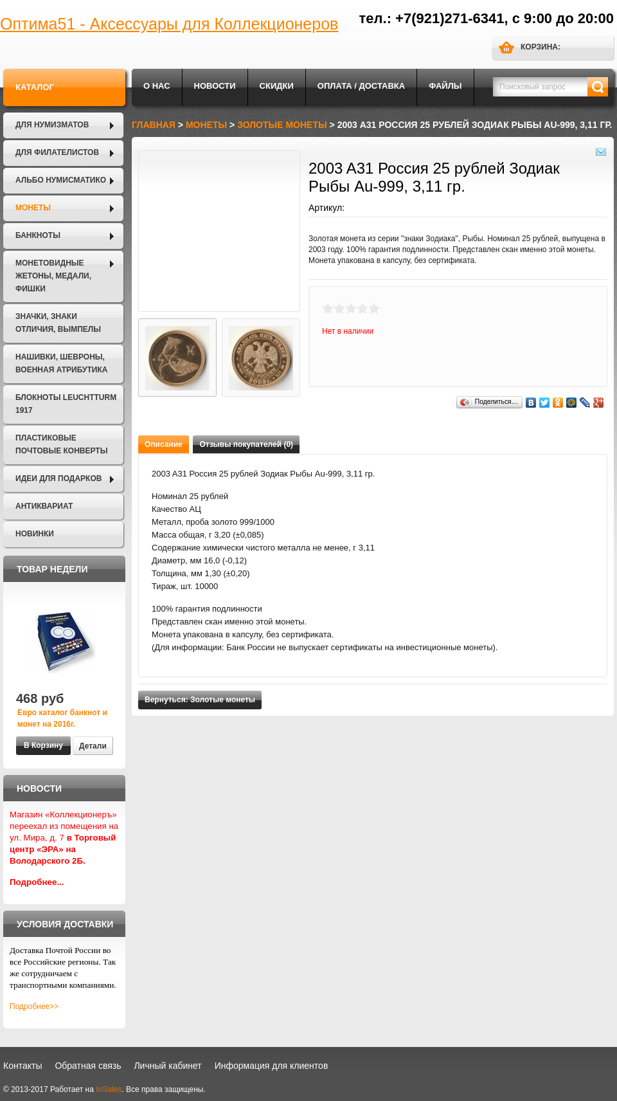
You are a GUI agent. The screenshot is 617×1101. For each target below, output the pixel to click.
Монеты (33, 207)
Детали (93, 746)
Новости (215, 86)
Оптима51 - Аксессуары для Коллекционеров (169, 24)
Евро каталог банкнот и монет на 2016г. (62, 718)
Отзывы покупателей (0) (246, 444)
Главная (153, 125)
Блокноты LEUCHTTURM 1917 (65, 404)
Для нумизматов (52, 124)
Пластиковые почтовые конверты (61, 444)
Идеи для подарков (58, 478)
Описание (164, 444)
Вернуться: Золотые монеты (200, 699)
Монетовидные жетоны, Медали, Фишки (53, 276)
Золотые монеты (282, 125)
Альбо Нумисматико (60, 180)
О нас (156, 86)
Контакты (22, 1065)
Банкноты (37, 235)
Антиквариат (44, 506)
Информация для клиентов (271, 1065)
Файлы (445, 86)
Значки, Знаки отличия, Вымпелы (58, 323)
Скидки (277, 86)
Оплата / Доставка (361, 86)
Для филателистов (57, 152)
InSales (108, 1089)
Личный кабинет (167, 1065)
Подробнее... (37, 882)
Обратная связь (88, 1065)
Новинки (34, 533)
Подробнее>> (34, 1006)
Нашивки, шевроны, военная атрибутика (61, 363)
